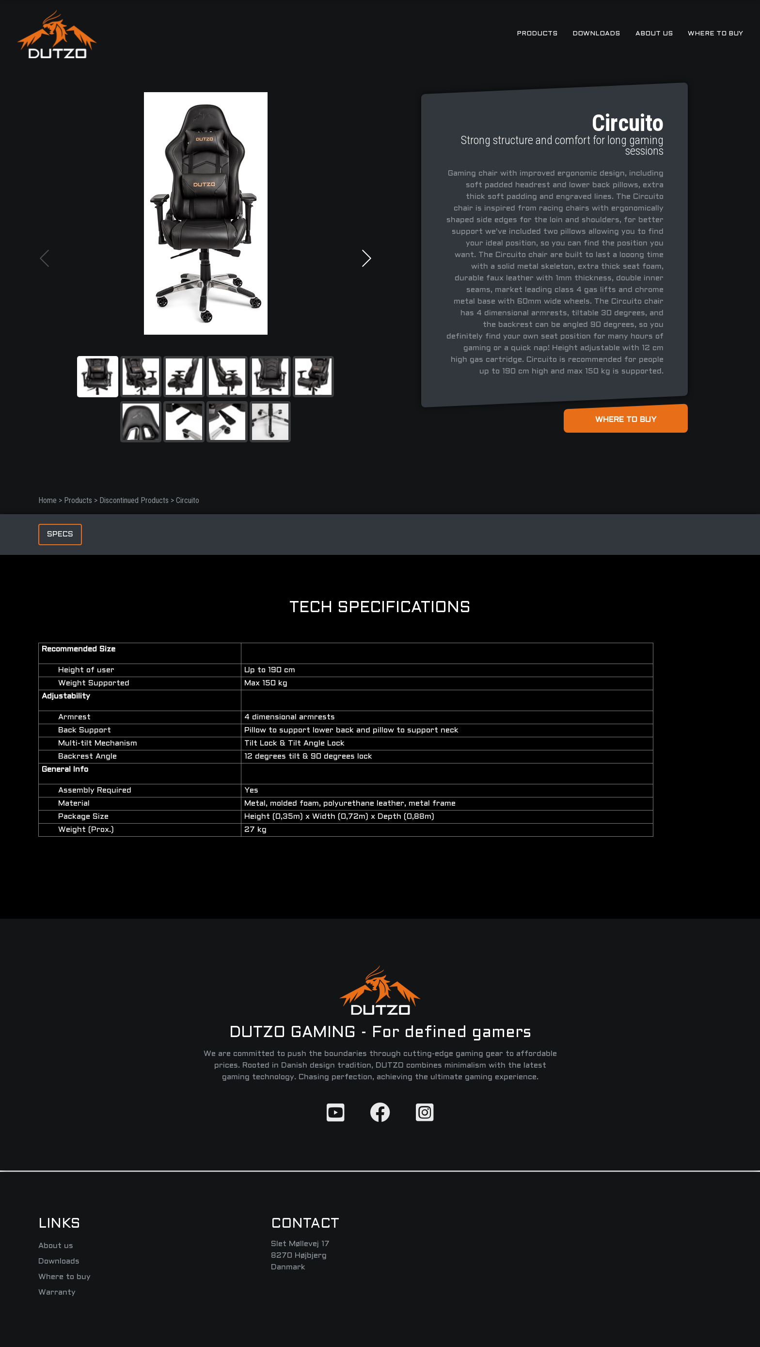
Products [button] (537, 34)
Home (48, 500)
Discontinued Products (135, 500)
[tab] (97, 376)
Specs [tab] (60, 534)
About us (654, 34)
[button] (44, 258)
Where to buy (715, 34)
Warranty (57, 1292)
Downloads (596, 34)
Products (79, 500)
